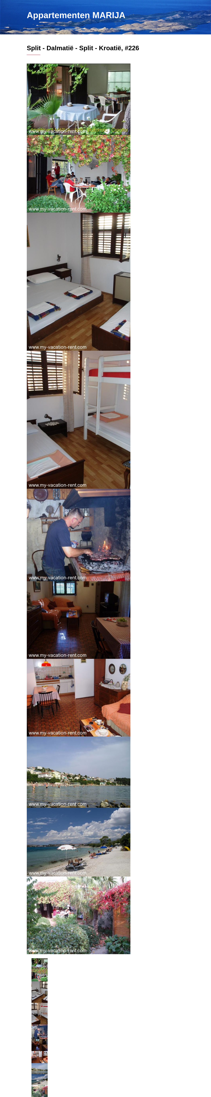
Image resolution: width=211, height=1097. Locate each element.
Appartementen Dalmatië (75, 29)
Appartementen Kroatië (50, 29)
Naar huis (31, 29)
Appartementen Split (99, 29)
